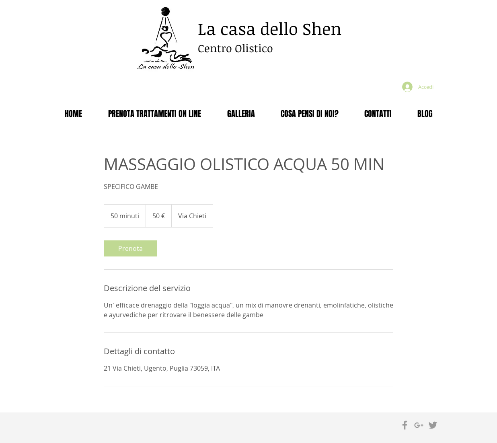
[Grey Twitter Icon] (433, 425)
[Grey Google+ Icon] (419, 425)
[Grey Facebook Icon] (405, 425)
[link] (130, 248)
